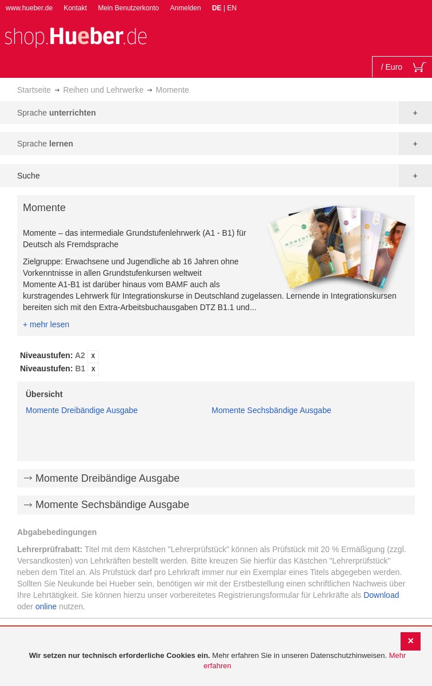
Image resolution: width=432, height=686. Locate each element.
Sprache (56, 112)
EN (232, 8)
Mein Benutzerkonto (128, 8)
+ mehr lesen (46, 324)
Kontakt (75, 8)
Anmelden (185, 8)
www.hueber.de (29, 8)
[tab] (216, 363)
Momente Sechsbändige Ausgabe (271, 410)
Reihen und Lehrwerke (103, 89)
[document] (217, 661)
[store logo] (75, 36)
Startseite (34, 89)
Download (381, 595)
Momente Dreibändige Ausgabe (82, 410)
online (46, 606)
